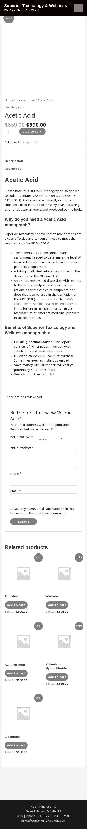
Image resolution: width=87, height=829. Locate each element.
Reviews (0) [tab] (14, 168)
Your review (22, 447)
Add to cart (32, 131)
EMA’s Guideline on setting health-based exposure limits (46, 303)
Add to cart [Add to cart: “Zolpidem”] (16, 605)
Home (9, 100)
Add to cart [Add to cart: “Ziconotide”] (16, 745)
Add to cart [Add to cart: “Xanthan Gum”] (16, 673)
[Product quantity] (10, 131)
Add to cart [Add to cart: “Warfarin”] (57, 605)
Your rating (21, 437)
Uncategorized (25, 100)
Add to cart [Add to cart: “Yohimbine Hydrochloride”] (57, 677)
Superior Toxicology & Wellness (35, 5)
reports (47, 374)
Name (15, 473)
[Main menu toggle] (78, 8)
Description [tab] (14, 161)
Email (15, 491)
